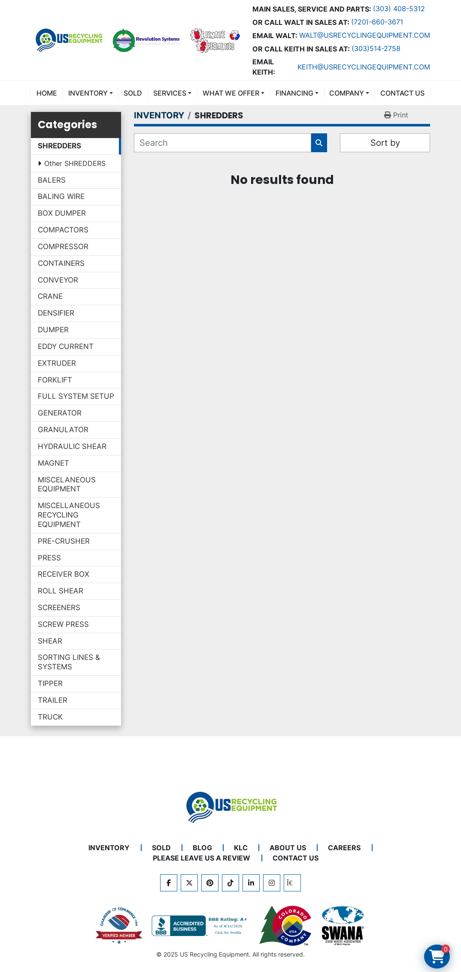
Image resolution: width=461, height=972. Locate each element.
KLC (241, 847)
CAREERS (344, 847)
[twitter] (189, 882)
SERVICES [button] (169, 93)
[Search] (222, 142)
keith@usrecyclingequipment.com (363, 67)
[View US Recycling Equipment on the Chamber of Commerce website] (119, 925)
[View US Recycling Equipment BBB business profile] (201, 925)
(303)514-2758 (376, 48)
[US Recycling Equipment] (230, 806)
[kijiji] (292, 882)
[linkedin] (251, 882)
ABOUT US (288, 847)
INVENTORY (88, 93)
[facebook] (168, 882)
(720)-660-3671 (377, 22)
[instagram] (271, 882)
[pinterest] (209, 882)
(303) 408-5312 (399, 8)
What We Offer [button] (231, 93)
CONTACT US (402, 93)
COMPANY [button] (346, 93)
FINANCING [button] (294, 93)
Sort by (385, 143)
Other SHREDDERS (75, 163)
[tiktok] (230, 882)
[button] (90, 93)
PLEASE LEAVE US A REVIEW (201, 858)
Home (46, 93)
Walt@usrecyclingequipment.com (364, 35)
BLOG (202, 847)
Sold (133, 93)
